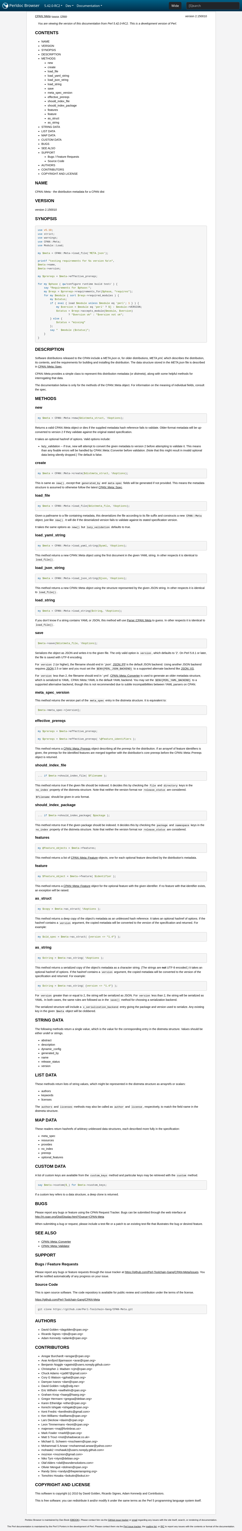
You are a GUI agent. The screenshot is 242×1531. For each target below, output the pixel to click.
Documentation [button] (88, 6)
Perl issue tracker (132, 1526)
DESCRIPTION (51, 54)
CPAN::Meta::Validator (55, 1246)
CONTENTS (47, 32)
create (52, 67)
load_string (55, 84)
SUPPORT (48, 152)
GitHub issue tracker (118, 1520)
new (50, 62)
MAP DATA (48, 135)
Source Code (56, 161)
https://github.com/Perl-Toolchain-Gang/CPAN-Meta (67, 1299)
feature (52, 114)
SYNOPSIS (48, 50)
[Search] (213, 5)
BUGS (45, 143)
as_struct (53, 118)
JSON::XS (187, 668)
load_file (53, 71)
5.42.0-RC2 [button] (52, 6)
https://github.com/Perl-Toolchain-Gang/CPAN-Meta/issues (161, 1272)
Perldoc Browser (21, 6)
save (51, 88)
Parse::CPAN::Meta (139, 620)
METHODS (48, 58)
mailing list (151, 1526)
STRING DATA (50, 126)
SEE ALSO (48, 148)
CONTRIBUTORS (52, 169)
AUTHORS (48, 165)
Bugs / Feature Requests (63, 156)
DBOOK (75, 1520)
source (55, 16)
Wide (175, 6)
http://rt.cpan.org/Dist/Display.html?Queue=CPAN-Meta (69, 1216)
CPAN (63, 16)
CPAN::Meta (43, 16)
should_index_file (59, 101)
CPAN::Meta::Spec (50, 366)
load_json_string (58, 79)
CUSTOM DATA (51, 139)
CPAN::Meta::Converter (125, 675)
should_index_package (62, 105)
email (134, 1520)
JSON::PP (119, 664)
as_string (53, 122)
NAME (45, 41)
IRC (162, 1526)
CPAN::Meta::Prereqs (77, 748)
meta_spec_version (60, 92)
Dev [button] (68, 6)
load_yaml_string (58, 75)
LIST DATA (48, 131)
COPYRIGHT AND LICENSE (59, 173)
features (53, 109)
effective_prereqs (58, 97)
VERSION (47, 45)
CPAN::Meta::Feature (84, 857)
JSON (50, 668)
